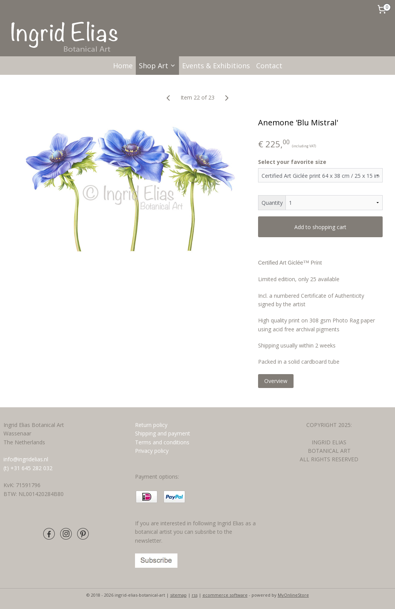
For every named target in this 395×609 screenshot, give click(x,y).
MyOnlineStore (293, 595)
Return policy (151, 424)
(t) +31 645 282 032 (27, 468)
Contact (269, 65)
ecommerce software (225, 595)
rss (195, 595)
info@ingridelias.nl (25, 459)
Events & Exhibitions (216, 65)
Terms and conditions (163, 442)
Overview (275, 381)
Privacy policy (152, 450)
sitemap (178, 595)
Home (123, 65)
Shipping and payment (162, 433)
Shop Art (157, 65)
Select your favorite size (292, 161)
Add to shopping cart (320, 227)
